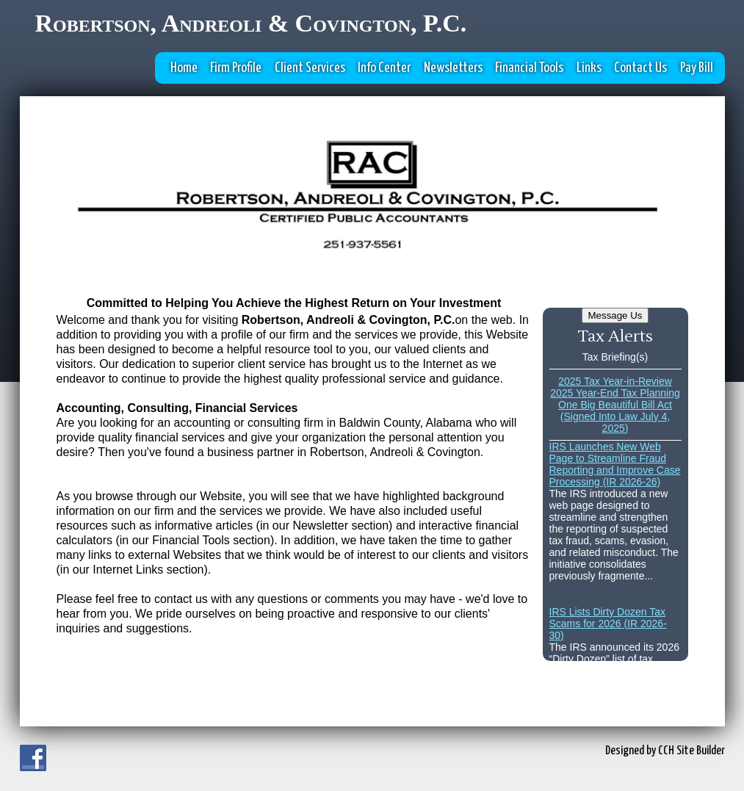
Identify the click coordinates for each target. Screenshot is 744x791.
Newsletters (453, 68)
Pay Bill (696, 68)
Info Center (384, 68)
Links (589, 68)
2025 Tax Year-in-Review (615, 381)
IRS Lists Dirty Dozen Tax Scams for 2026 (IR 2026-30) (608, 623)
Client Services (310, 68)
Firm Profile (235, 68)
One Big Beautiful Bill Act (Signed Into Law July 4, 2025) (615, 416)
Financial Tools (529, 68)
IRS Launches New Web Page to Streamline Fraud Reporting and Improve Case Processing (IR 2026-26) (615, 464)
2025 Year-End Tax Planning (614, 393)
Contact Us (640, 68)
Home (184, 68)
